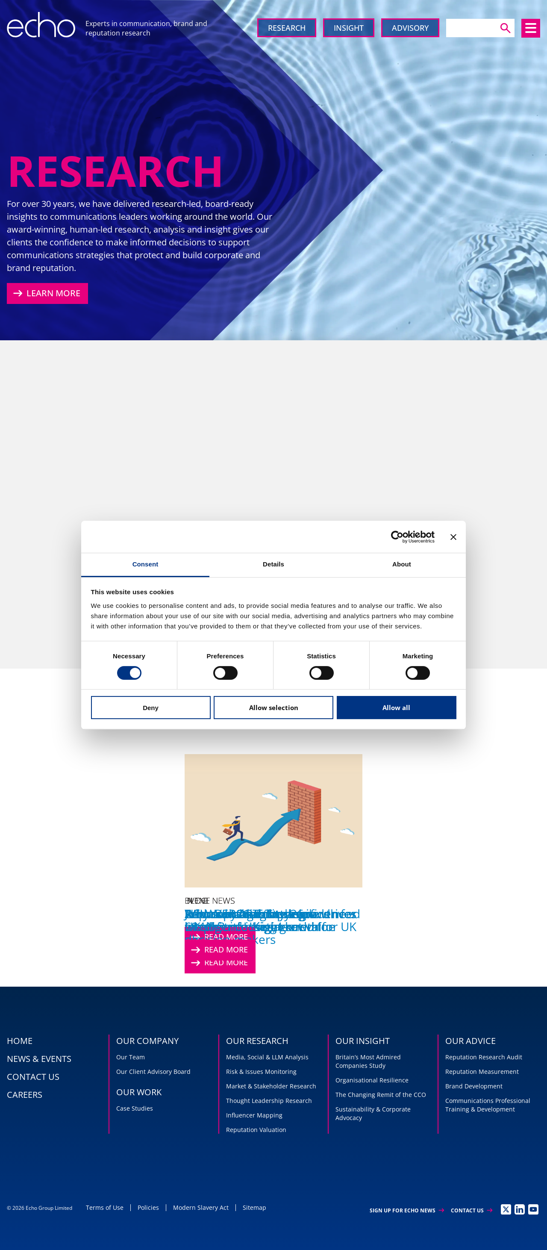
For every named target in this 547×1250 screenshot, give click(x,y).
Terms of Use (105, 1207)
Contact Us (471, 1210)
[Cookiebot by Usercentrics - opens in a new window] (397, 537)
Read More (218, 950)
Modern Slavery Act (201, 1207)
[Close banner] (453, 537)
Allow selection (273, 707)
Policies (148, 1207)
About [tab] (401, 564)
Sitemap (254, 1207)
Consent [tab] (145, 564)
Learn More (45, 293)
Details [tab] (273, 564)
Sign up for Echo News (407, 1210)
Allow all (396, 707)
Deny (151, 707)
